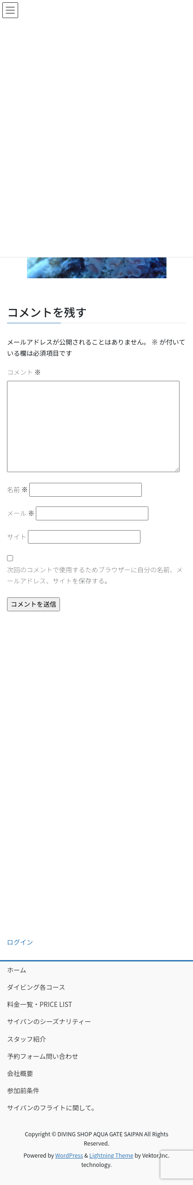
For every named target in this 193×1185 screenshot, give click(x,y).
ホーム (17, 969)
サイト (17, 536)
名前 (17, 489)
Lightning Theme (111, 1155)
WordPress (69, 1155)
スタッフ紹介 (26, 1039)
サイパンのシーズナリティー (49, 1021)
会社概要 (20, 1073)
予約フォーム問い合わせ (43, 1056)
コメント (24, 372)
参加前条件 (23, 1090)
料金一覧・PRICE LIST (39, 1004)
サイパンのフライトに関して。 (52, 1107)
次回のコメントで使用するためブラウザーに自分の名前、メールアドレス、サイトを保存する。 (95, 575)
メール (20, 513)
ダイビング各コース (36, 987)
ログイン (20, 942)
